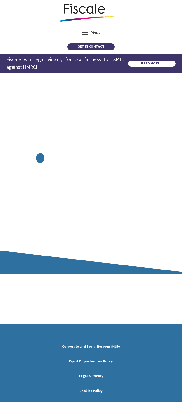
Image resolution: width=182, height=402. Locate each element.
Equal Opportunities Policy (91, 361)
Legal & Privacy (91, 376)
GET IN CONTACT (91, 46)
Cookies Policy (91, 390)
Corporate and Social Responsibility (91, 346)
